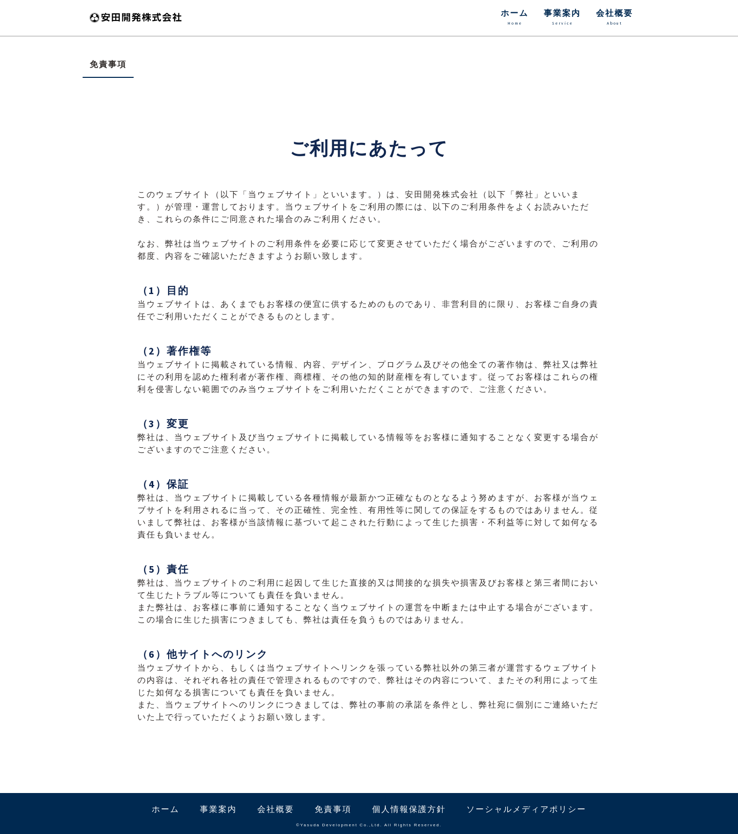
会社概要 (614, 18)
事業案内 (562, 18)
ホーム (514, 18)
